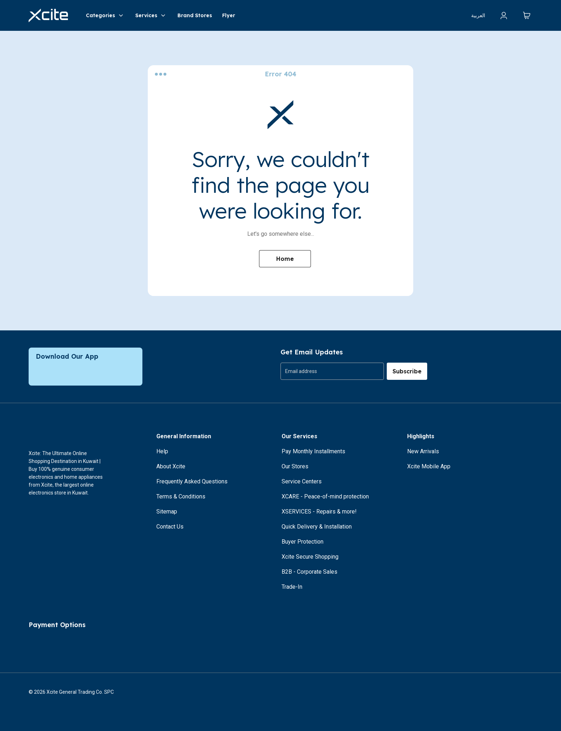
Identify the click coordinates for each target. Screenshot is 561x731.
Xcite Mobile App (428, 466)
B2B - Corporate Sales (309, 571)
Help (162, 451)
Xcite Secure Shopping (310, 556)
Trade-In (292, 586)
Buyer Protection (302, 541)
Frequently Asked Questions (192, 481)
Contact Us (170, 526)
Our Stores (295, 466)
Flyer (228, 15)
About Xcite (170, 466)
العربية (478, 15)
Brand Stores (194, 15)
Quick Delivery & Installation (317, 526)
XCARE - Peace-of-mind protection (325, 496)
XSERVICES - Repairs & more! (319, 511)
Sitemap (166, 511)
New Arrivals (423, 451)
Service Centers (302, 481)
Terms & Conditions (180, 496)
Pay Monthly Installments (313, 451)
